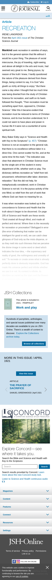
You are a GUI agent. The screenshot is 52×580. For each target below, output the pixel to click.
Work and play (26, 307)
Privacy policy (28, 551)
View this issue (26, 374)
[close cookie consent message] (47, 567)
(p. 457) (32, 141)
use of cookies (22, 576)
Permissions (41, 551)
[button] (26, 491)
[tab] (26, 491)
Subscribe (33, 2)
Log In (45, 2)
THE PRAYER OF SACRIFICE (20, 387)
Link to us (26, 554)
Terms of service (13, 551)
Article (7, 22)
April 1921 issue (19, 38)
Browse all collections (34, 344)
